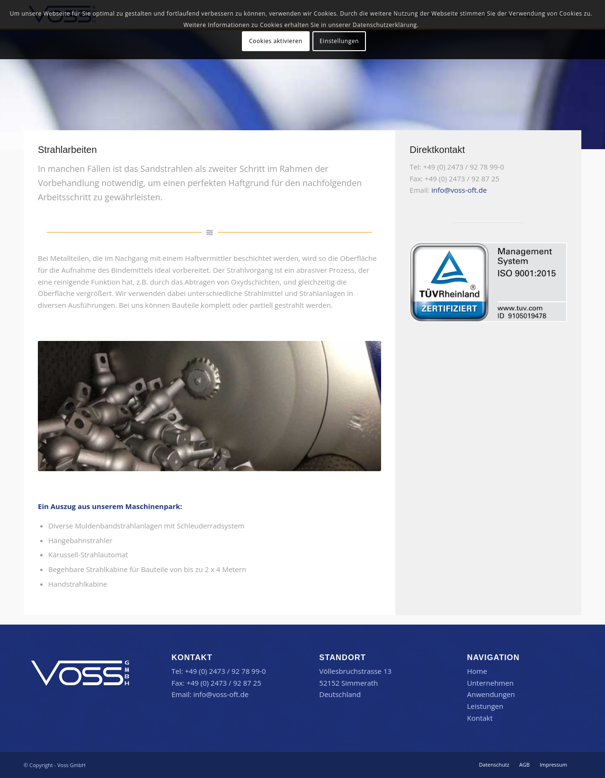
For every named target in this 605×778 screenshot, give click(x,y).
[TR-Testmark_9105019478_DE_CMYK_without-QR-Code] (488, 282)
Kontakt (479, 718)
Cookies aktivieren (275, 41)
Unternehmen (490, 683)
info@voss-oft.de (459, 190)
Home (477, 671)
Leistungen (485, 706)
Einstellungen (339, 41)
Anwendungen (491, 694)
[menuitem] (494, 764)
